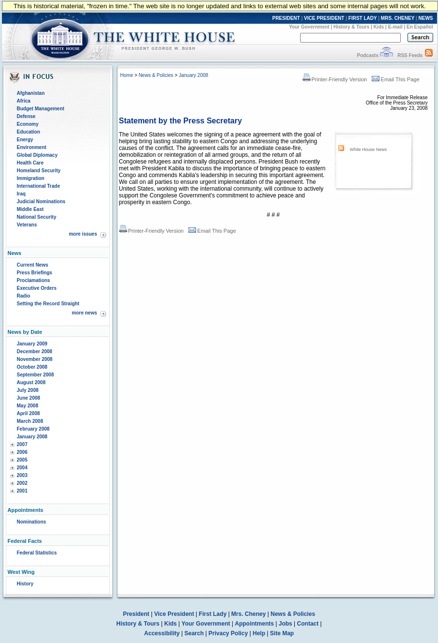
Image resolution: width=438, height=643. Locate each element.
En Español (420, 27)
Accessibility (162, 633)
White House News (368, 149)
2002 (22, 483)
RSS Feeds (410, 55)
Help (259, 633)
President (136, 614)
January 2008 (32, 436)
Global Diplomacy (37, 155)
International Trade (38, 186)
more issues (83, 234)
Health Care (30, 162)
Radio (23, 296)
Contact (308, 623)
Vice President (174, 614)
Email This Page (396, 79)
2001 (22, 490)
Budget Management (40, 108)
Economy (28, 124)
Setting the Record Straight (48, 303)
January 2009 (32, 343)
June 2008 (28, 398)
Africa (23, 101)
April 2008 (28, 413)
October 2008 (32, 367)
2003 (22, 475)
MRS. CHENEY (397, 18)
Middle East (30, 209)
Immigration (31, 178)
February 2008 (33, 429)
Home (126, 75)
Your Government (309, 27)
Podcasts (367, 55)
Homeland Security (39, 170)
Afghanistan (31, 93)
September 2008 (35, 374)
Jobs (285, 623)
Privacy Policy (228, 633)
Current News (32, 265)
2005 (22, 460)
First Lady (213, 614)
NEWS (426, 18)
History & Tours (351, 27)
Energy (25, 139)
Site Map (282, 633)
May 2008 (27, 405)
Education (28, 132)
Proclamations (33, 280)
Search (194, 633)
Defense (26, 116)
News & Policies (155, 75)
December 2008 (34, 351)
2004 (22, 467)
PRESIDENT (286, 18)
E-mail (395, 27)
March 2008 (30, 421)
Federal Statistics (37, 552)
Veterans (27, 224)
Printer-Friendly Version (334, 79)
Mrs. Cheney (248, 614)
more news (84, 312)
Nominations (31, 521)
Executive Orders (37, 288)
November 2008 (35, 359)
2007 (22, 444)
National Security (37, 217)
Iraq (21, 193)
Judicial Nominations (41, 201)
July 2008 (28, 390)
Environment (31, 147)
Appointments (254, 623)
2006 (22, 452)
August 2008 (31, 382)
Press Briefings (34, 272)
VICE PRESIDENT (324, 18)
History (25, 583)
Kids (379, 27)
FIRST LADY (362, 18)
